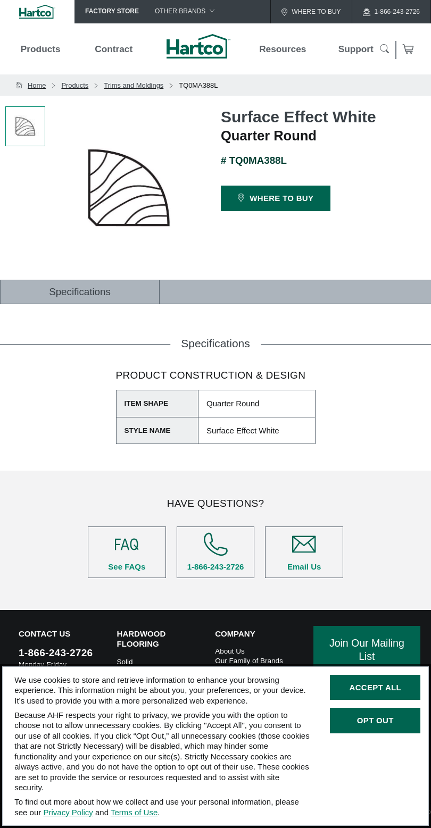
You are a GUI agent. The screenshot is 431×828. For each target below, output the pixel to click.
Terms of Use (134, 812)
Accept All (375, 687)
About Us (230, 651)
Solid (125, 662)
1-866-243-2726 (216, 551)
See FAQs (127, 551)
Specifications (80, 291)
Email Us (304, 551)
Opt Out (375, 720)
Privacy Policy (68, 812)
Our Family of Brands (249, 661)
